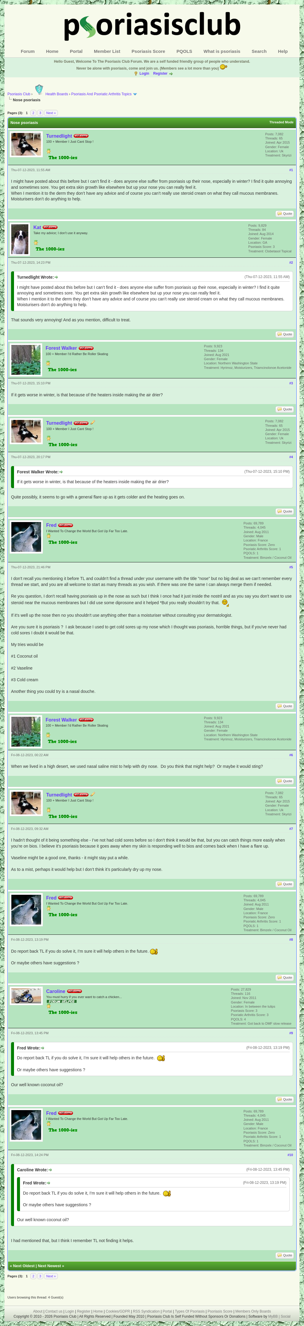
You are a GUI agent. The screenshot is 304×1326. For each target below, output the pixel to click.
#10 (290, 1155)
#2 (291, 262)
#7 (291, 829)
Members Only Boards (253, 1311)
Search (259, 51)
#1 (291, 170)
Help (283, 51)
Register (160, 73)
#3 (291, 383)
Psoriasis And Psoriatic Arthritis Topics (102, 94)
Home (52, 51)
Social (286, 1316)
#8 (291, 939)
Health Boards (50, 94)
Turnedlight (59, 136)
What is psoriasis (222, 51)
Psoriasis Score (148, 51)
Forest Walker (61, 348)
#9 (291, 1033)
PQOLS (184, 51)
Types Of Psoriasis (190, 1311)
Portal (76, 51)
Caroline (55, 991)
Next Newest (49, 1266)
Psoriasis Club (18, 94)
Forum (28, 51)
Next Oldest (24, 1266)
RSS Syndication (146, 1311)
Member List (107, 51)
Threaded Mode (281, 122)
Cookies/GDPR (118, 1311)
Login (144, 73)
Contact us (53, 1311)
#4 (291, 457)
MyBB (273, 1316)
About (37, 1311)
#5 (291, 567)
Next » (51, 113)
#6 (291, 755)
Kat (37, 227)
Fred (51, 525)
